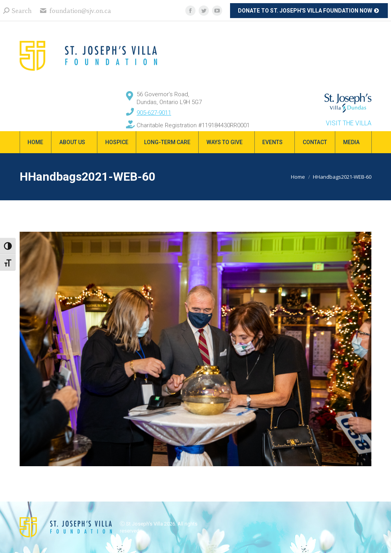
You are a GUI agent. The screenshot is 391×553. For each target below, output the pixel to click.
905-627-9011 (154, 112)
